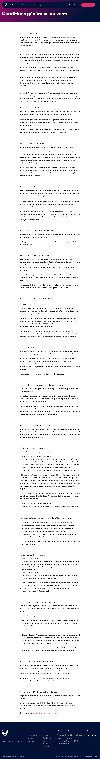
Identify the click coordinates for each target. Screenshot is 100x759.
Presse (63, 5)
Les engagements (39, 5)
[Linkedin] (95, 735)
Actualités (53, 5)
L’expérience (26, 5)
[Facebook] (88, 735)
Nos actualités (33, 735)
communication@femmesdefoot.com (72, 735)
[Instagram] (92, 735)
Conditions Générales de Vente (46, 713)
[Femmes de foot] (5, 734)
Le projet (15, 5)
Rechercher (72, 5)
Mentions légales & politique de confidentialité (67, 756)
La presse (31, 738)
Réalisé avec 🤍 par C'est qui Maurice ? (89, 756)
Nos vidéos (31, 741)
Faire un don (88, 5)
